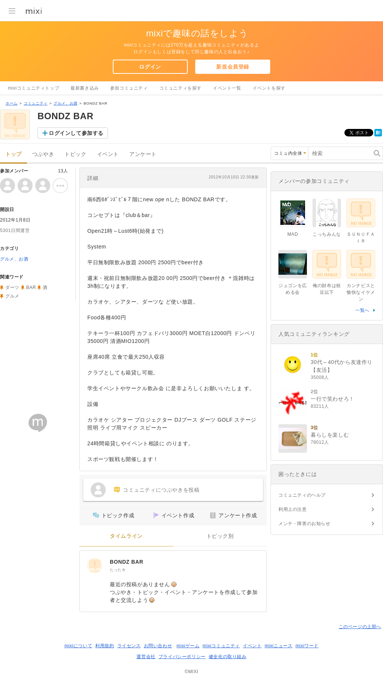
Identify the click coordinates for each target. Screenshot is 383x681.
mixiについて (78, 645)
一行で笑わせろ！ (333, 399)
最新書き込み (84, 88)
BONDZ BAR (126, 562)
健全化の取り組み (228, 656)
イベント (108, 154)
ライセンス (129, 645)
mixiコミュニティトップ (33, 88)
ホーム (12, 103)
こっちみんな (327, 234)
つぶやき (43, 154)
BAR (31, 287)
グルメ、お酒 (66, 103)
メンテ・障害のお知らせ (304, 523)
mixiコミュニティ (221, 645)
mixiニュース (278, 645)
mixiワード (307, 645)
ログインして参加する (76, 133)
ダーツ (12, 287)
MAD (292, 234)
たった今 (118, 570)
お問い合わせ (158, 645)
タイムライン (126, 536)
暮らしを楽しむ (330, 435)
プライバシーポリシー (182, 656)
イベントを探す (269, 88)
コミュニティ (36, 103)
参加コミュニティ (129, 88)
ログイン (150, 67)
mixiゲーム (188, 645)
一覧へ (362, 310)
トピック (75, 154)
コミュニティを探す (180, 88)
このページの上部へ (360, 626)
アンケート (143, 154)
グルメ (12, 296)
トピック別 (220, 536)
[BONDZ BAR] (94, 565)
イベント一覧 (227, 88)
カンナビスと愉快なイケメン (361, 292)
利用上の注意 (292, 509)
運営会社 (145, 656)
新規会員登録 (232, 67)
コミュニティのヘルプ (302, 495)
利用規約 (104, 645)
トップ (13, 154)
